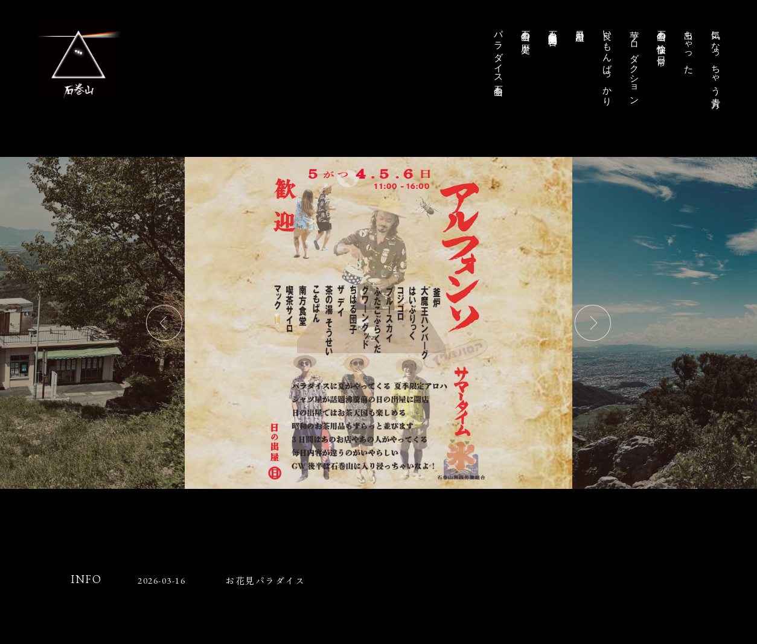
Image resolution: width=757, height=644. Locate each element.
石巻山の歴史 (526, 31)
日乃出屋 (580, 25)
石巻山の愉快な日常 (662, 37)
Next (593, 323)
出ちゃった (689, 46)
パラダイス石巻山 (499, 52)
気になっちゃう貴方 (716, 58)
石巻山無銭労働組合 (553, 27)
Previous (164, 323)
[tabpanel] (378, 323)
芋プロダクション (634, 63)
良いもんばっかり (607, 63)
